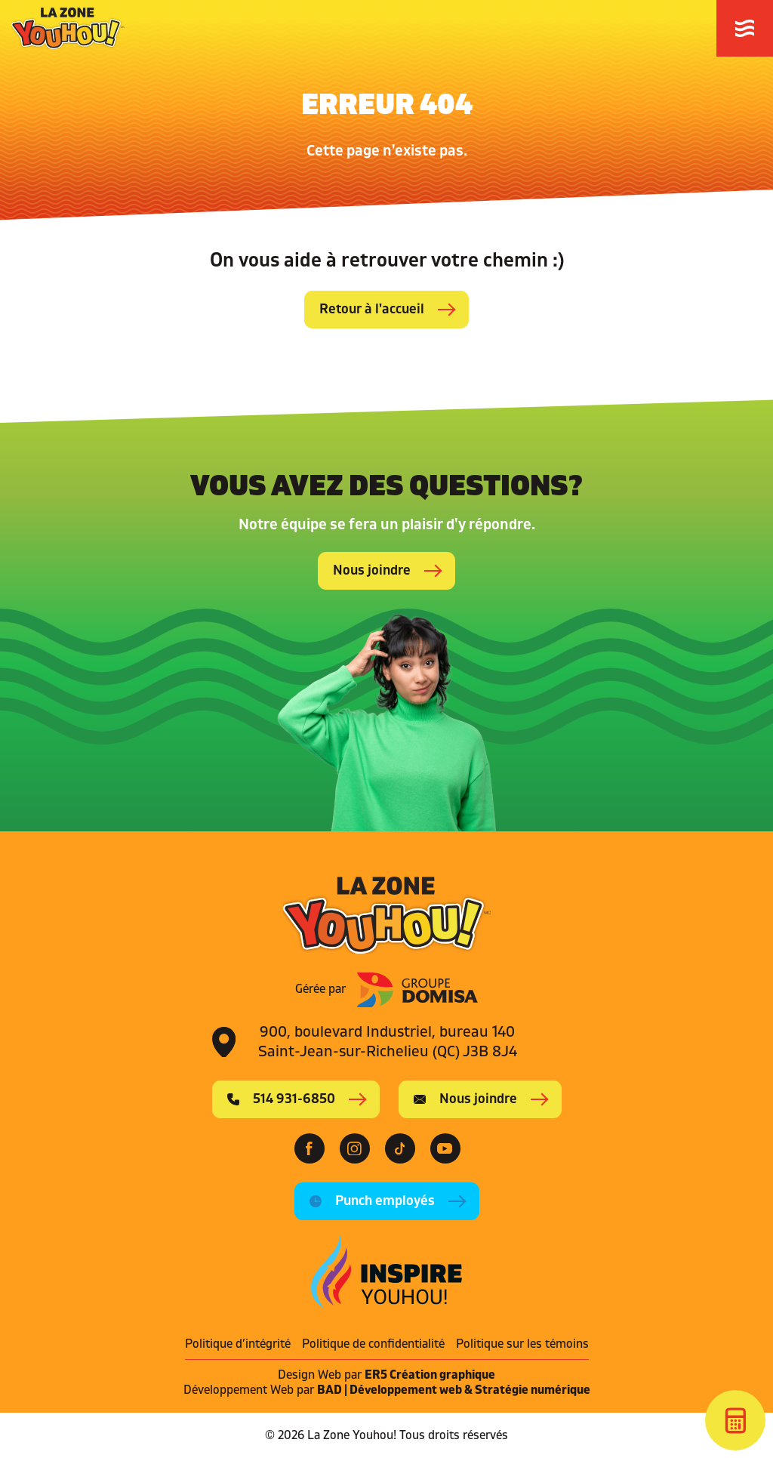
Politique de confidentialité (373, 1344)
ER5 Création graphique (430, 1374)
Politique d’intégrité (238, 1344)
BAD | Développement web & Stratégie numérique (453, 1390)
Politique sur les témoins (522, 1344)
